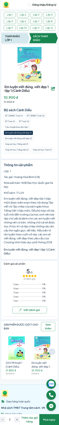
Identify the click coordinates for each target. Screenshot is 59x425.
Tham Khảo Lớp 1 (12, 38)
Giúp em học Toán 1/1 (42, 150)
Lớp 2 (23, 14)
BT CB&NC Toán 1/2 (36, 116)
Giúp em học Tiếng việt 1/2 (17, 150)
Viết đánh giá (29, 310)
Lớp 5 (9, 21)
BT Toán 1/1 (10, 121)
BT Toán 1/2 (24, 121)
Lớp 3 (36, 14)
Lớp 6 (23, 21)
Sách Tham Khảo (40, 38)
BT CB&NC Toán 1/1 (14, 116)
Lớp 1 (10, 14)
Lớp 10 (23, 28)
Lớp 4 (49, 14)
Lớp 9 (9, 28)
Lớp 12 (49, 28)
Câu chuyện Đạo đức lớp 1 (16, 127)
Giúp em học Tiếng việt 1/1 (16, 144)
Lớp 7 (36, 21)
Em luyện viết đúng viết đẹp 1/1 (18, 133)
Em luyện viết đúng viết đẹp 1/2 (18, 138)
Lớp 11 (36, 28)
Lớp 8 (49, 21)
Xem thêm (48, 326)
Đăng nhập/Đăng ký (44, 4)
